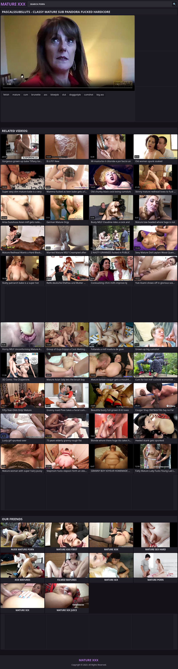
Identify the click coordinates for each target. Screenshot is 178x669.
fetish (6, 94)
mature (16, 94)
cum (26, 94)
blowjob (55, 94)
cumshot (88, 94)
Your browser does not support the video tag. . (68, 53)
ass (45, 94)
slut (64, 94)
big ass (100, 94)
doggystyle (75, 94)
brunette (35, 94)
